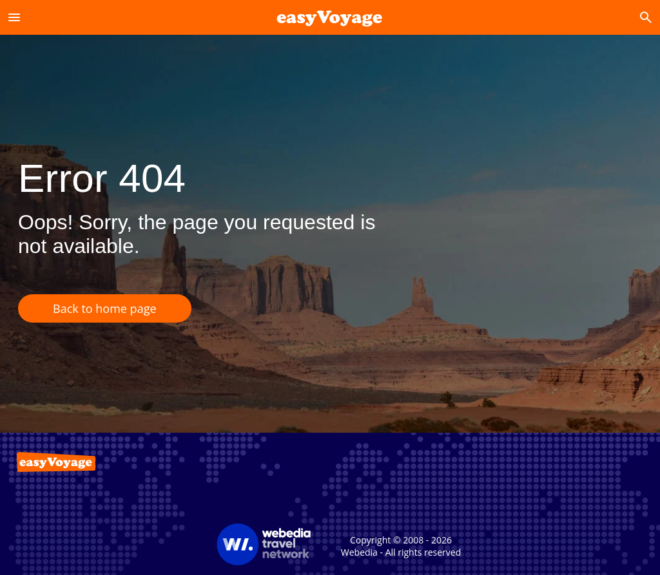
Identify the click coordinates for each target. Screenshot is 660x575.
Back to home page (105, 308)
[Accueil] (330, 17)
